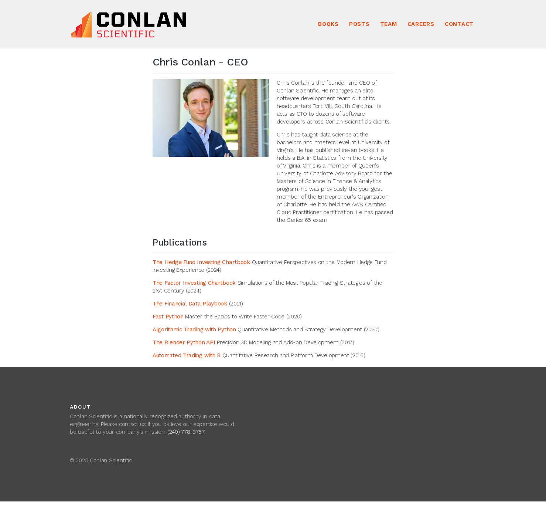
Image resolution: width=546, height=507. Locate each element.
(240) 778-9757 (185, 432)
